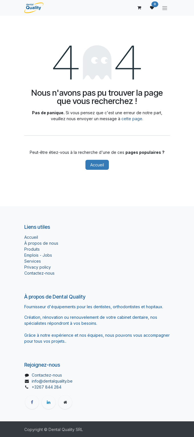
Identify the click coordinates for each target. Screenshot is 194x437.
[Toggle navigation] (164, 7)
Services (32, 261)
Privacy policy (37, 267)
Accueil (97, 164)
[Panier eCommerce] (139, 8)
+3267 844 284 (46, 387)
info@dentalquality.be (52, 381)
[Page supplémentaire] (65, 402)
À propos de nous (41, 243)
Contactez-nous (39, 273)
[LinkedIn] (48, 402)
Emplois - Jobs (38, 255)
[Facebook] (32, 402)
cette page (131, 118)
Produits (32, 249)
